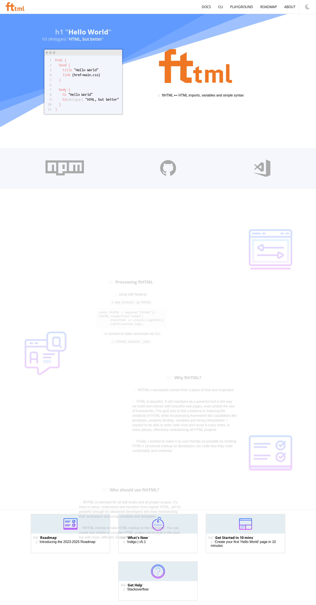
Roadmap (268, 6)
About (290, 6)
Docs (206, 6)
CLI (220, 6)
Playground (241, 6)
